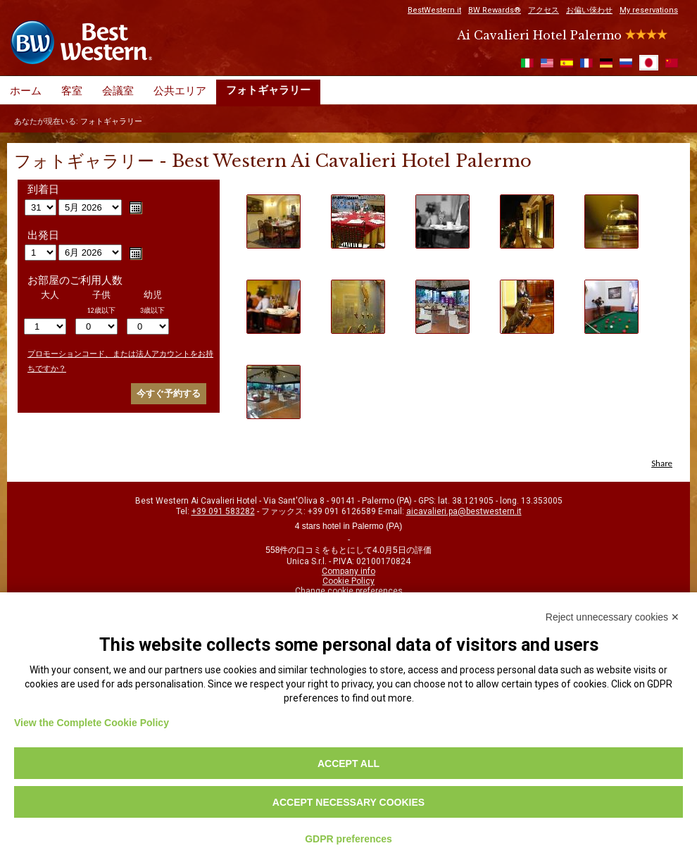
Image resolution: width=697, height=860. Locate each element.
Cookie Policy (348, 581)
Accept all (348, 763)
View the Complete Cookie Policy (91, 722)
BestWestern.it (434, 10)
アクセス (543, 10)
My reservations (649, 10)
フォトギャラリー (268, 90)
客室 (71, 91)
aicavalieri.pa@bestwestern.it (464, 511)
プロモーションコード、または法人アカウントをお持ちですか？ (120, 361)
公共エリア (179, 91)
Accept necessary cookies (348, 802)
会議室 (118, 91)
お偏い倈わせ (589, 10)
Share (661, 463)
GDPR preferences (348, 839)
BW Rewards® (494, 10)
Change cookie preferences (349, 591)
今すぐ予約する (169, 393)
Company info (348, 571)
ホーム (26, 91)
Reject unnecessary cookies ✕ (612, 617)
